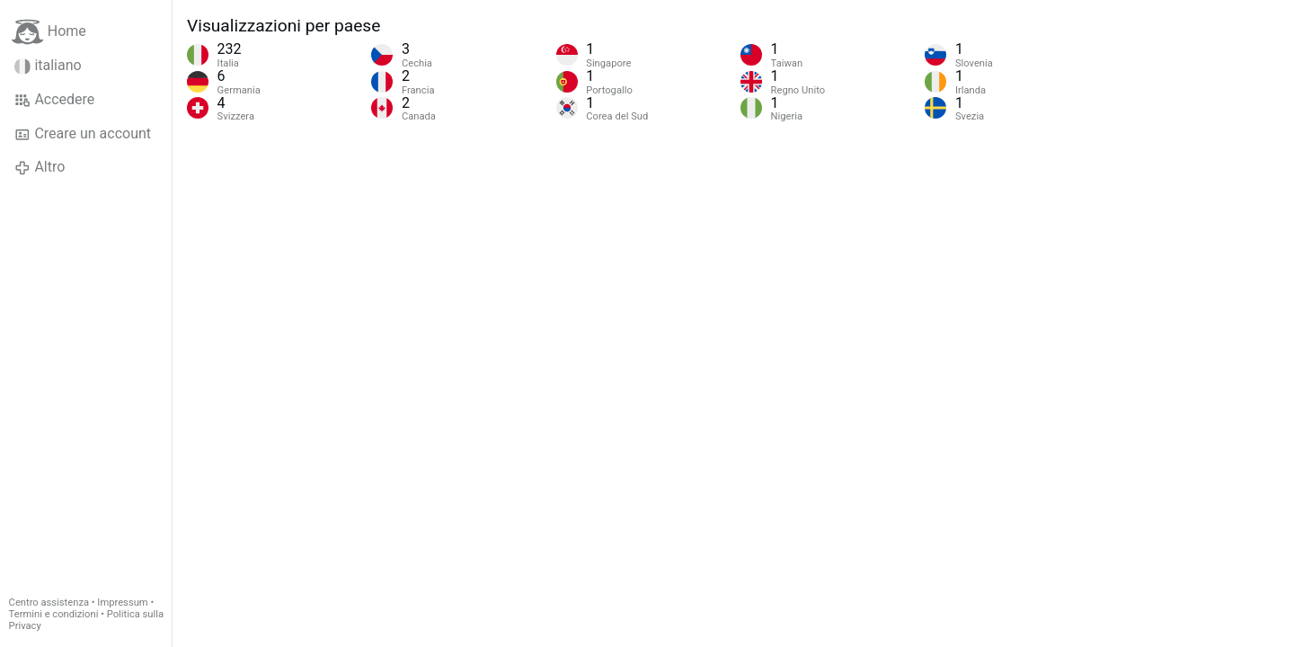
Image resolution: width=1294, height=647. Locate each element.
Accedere (54, 100)
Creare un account (82, 134)
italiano (48, 66)
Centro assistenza (49, 602)
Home (49, 32)
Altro (39, 167)
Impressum (122, 602)
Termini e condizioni (54, 614)
